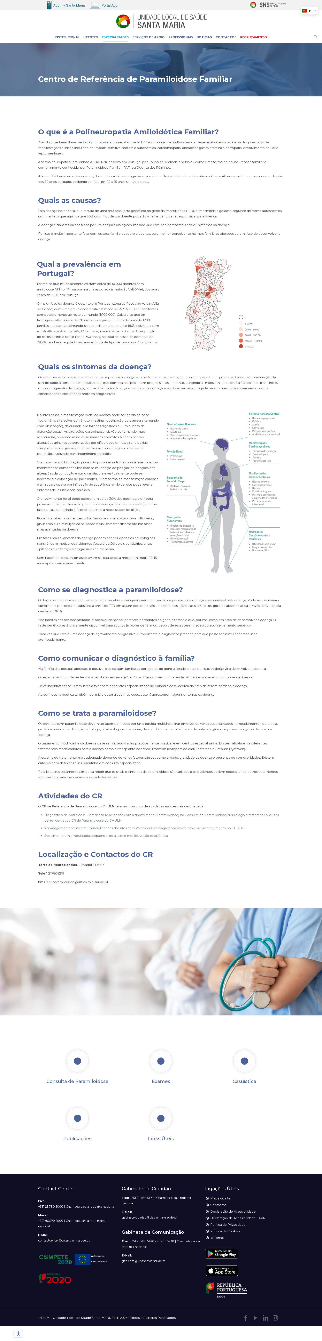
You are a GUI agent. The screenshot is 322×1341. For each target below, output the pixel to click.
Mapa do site (220, 1198)
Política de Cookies (225, 1231)
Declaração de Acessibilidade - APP (237, 1218)
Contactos (218, 1205)
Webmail (217, 1238)
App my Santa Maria (69, 5)
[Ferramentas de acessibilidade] (17, 1334)
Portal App (109, 5)
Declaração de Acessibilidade (233, 1211)
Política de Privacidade (228, 1225)
